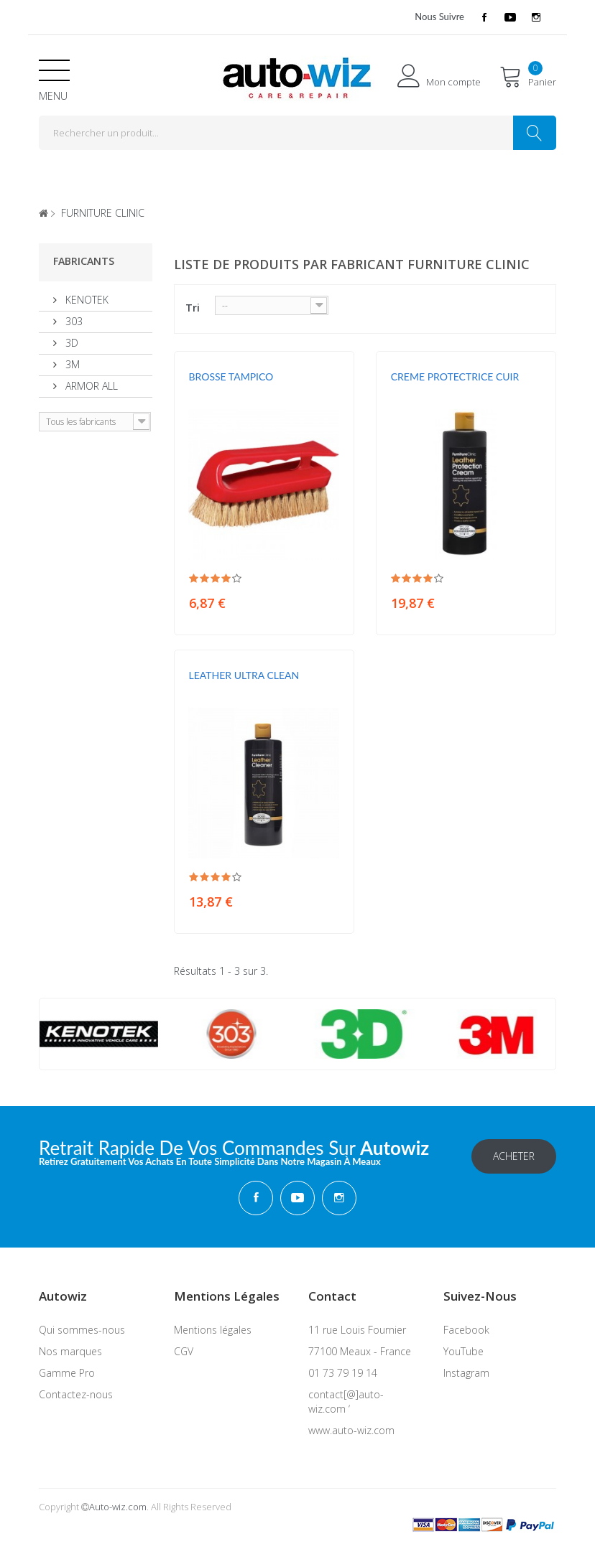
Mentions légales (213, 1329)
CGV (183, 1350)
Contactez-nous (76, 1393)
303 (73, 321)
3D (70, 343)
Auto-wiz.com (118, 1505)
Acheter (514, 1155)
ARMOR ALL (90, 386)
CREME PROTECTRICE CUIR (455, 376)
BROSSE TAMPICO (231, 376)
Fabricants (83, 261)
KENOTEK (86, 300)
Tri (192, 307)
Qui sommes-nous (82, 1329)
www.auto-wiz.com (351, 1429)
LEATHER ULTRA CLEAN (244, 675)
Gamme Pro (67, 1372)
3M (71, 364)
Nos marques (70, 1350)
